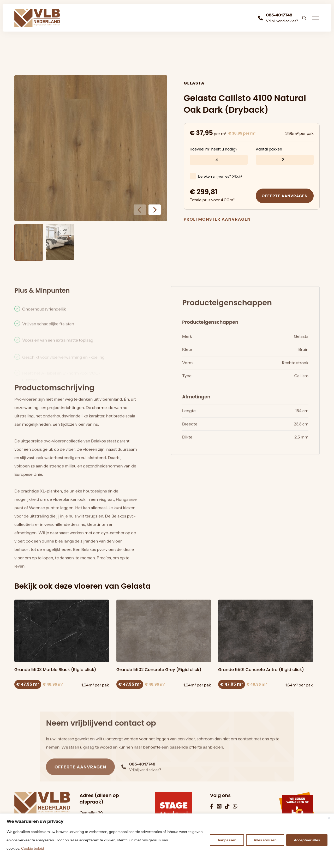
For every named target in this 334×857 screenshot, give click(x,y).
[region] (167, 835)
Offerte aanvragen (285, 197)
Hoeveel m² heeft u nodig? (213, 150)
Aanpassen (226, 840)
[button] (154, 209)
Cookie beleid (32, 848)
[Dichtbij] (328, 818)
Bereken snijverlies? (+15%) (220, 177)
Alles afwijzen (265, 840)
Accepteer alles (307, 840)
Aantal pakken (269, 150)
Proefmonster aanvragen (217, 219)
